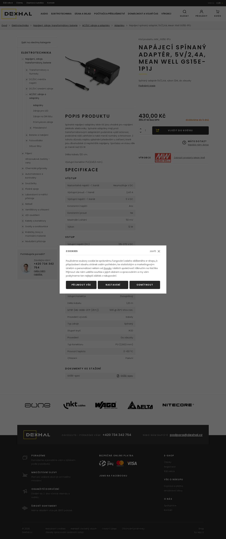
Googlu (107, 268)
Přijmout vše (81, 284)
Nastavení (113, 284)
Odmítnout (145, 284)
